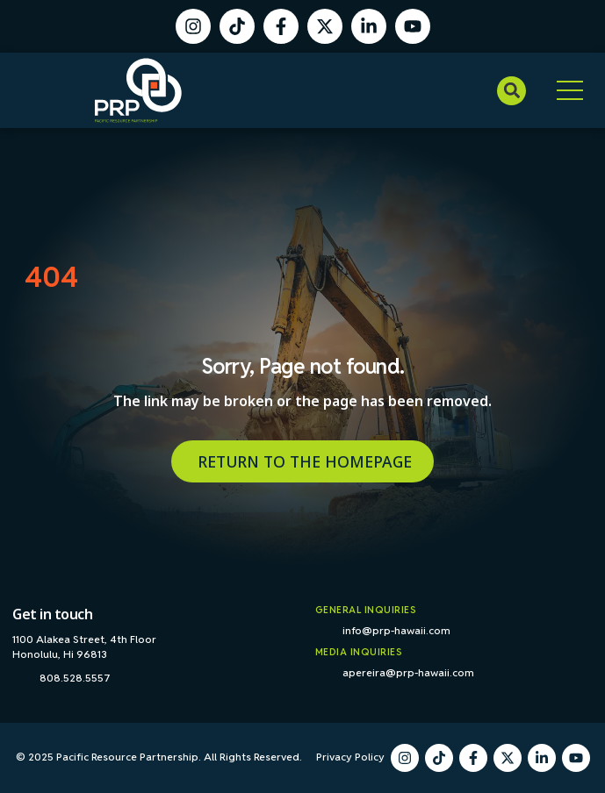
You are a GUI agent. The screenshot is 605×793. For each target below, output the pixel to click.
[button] (511, 90)
